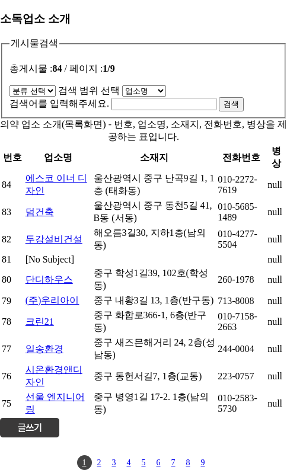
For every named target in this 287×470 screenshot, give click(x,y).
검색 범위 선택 (89, 90)
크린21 (39, 321)
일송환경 (44, 349)
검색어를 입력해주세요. (59, 103)
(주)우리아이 (52, 300)
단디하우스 (49, 279)
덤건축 (39, 212)
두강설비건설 (53, 239)
